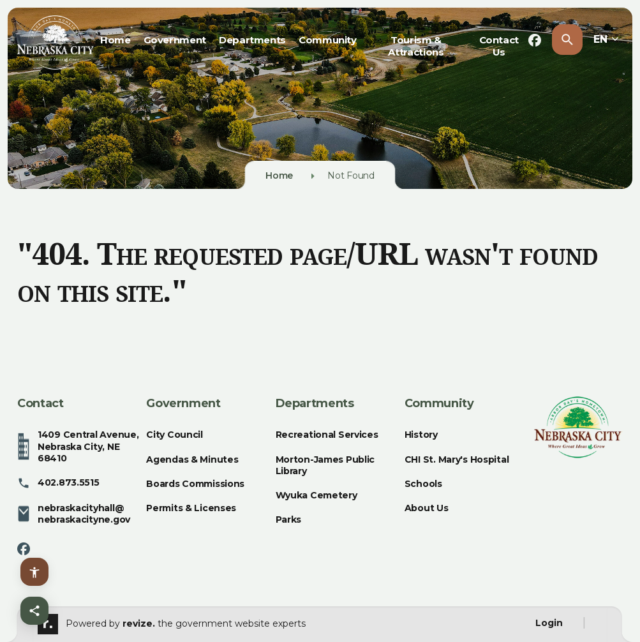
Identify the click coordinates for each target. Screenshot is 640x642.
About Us (427, 508)
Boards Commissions (195, 483)
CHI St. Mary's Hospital (457, 459)
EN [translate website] (606, 39)
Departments (252, 40)
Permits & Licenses (191, 508)
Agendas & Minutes (192, 459)
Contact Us (499, 46)
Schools (423, 483)
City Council (174, 434)
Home (115, 40)
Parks (289, 519)
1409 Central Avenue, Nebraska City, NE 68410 (77, 446)
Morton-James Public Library (325, 465)
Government (175, 40)
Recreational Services (327, 434)
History (421, 434)
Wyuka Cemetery (316, 495)
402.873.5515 (58, 483)
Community (328, 40)
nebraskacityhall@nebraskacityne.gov (73, 513)
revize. (139, 623)
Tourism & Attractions (415, 46)
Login (549, 623)
